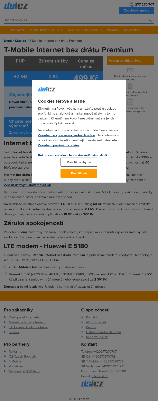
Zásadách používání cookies (59, 145)
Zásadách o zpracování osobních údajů (66, 135)
